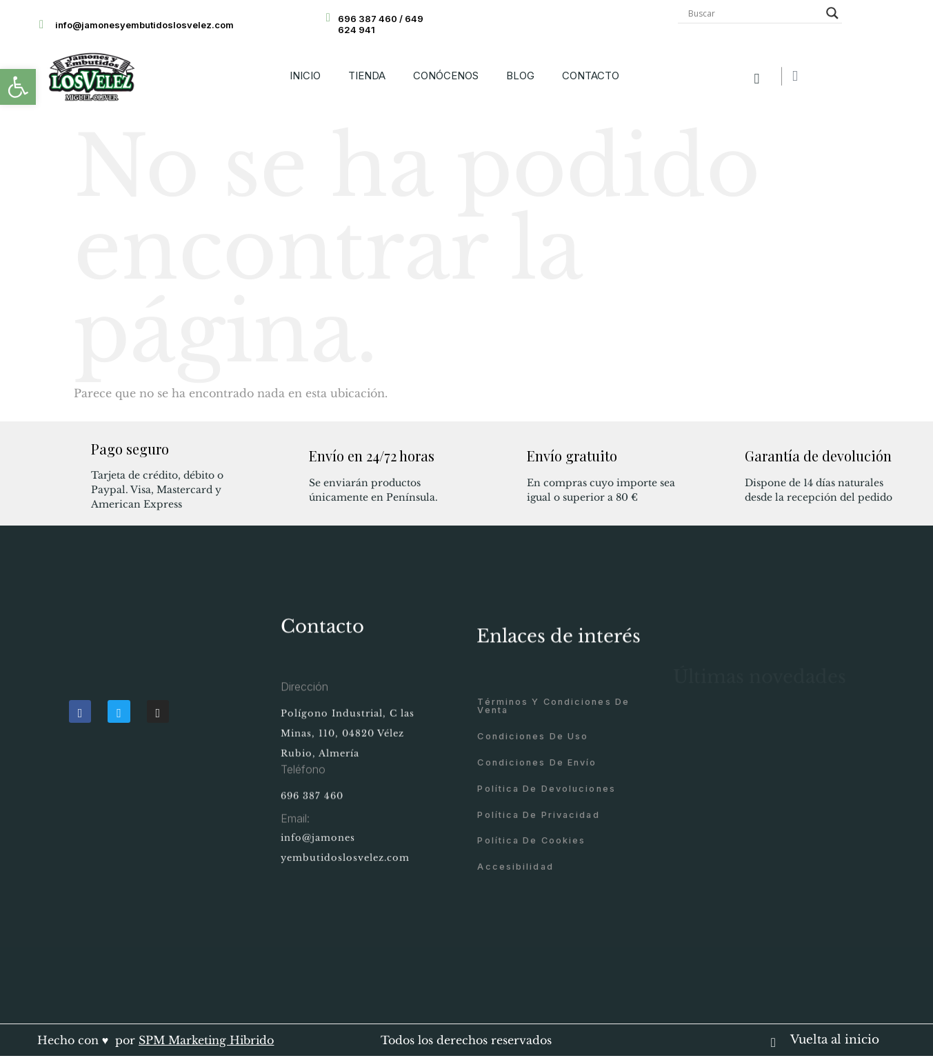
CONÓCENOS (446, 75)
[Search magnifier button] (832, 13)
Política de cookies (531, 942)
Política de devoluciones (546, 890)
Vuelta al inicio (834, 1039)
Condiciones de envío (536, 864)
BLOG (520, 75)
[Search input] (753, 13)
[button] (18, 87)
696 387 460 (312, 813)
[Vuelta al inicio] (773, 1037)
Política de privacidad (538, 916)
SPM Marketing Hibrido (206, 1040)
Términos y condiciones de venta (553, 808)
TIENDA (366, 75)
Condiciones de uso (532, 838)
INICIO (305, 75)
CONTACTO (590, 75)
